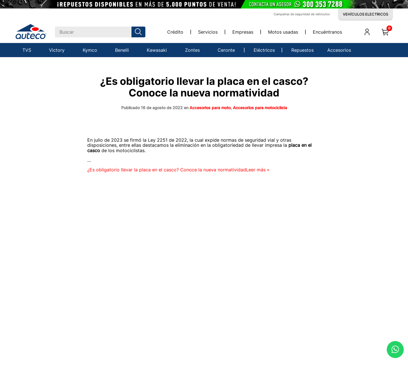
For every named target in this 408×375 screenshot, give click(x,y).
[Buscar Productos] (139, 32)
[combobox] (100, 32)
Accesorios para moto (210, 107)
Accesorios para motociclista (260, 107)
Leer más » (178, 170)
